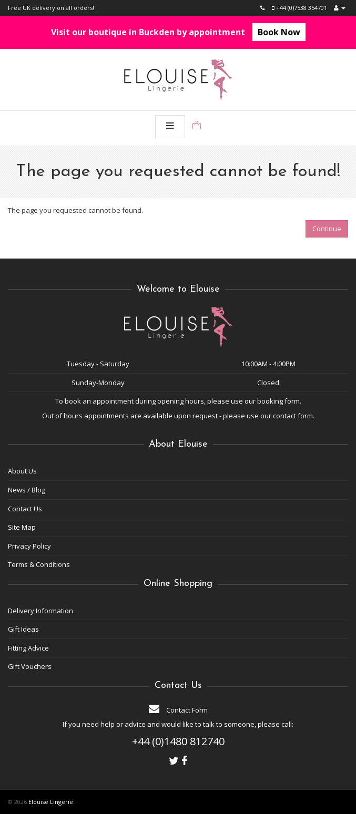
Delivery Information (40, 610)
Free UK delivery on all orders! (51, 8)
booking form (278, 401)
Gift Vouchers (30, 666)
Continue (326, 228)
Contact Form (178, 710)
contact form (293, 415)
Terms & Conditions (39, 564)
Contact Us (25, 508)
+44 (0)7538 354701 (299, 8)
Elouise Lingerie (50, 802)
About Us (22, 471)
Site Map (22, 527)
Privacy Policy (29, 546)
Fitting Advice (28, 648)
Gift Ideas (23, 629)
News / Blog (26, 489)
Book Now (279, 32)
